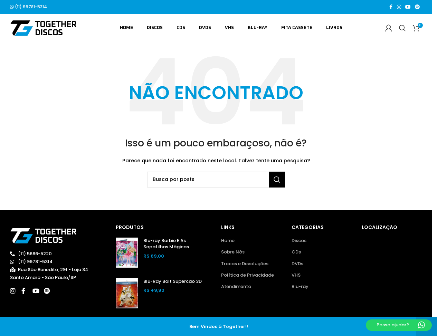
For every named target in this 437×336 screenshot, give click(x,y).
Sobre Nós (233, 252)
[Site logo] (43, 28)
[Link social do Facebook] (391, 7)
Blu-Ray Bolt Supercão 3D (172, 282)
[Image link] (43, 235)
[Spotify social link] (417, 7)
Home (228, 241)
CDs (296, 252)
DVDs (297, 264)
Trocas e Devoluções (244, 264)
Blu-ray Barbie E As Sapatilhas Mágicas (166, 244)
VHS (296, 275)
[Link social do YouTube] (408, 7)
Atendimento (236, 287)
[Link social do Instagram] (399, 7)
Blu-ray (300, 287)
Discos (299, 241)
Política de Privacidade (247, 275)
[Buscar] (402, 28)
